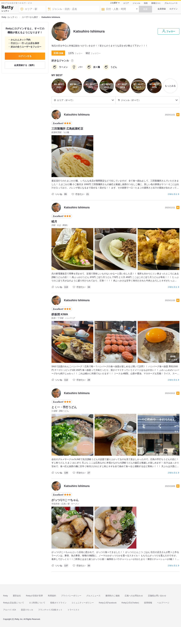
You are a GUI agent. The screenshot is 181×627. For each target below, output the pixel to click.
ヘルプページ (163, 603)
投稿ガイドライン (58, 603)
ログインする (25, 56)
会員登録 (162, 9)
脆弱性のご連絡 (112, 595)
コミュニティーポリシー (82, 603)
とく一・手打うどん (64, 407)
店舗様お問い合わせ (157, 595)
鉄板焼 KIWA (59, 314)
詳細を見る (172, 194)
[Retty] (7, 8)
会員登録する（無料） (25, 65)
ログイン (173, 9)
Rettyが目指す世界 (34, 595)
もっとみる (173, 357)
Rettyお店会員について (13, 603)
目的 (146, 3)
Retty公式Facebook (107, 603)
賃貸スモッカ (27, 610)
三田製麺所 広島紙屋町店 (67, 128)
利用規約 (52, 595)
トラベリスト (73, 610)
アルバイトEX (9, 610)
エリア (126, 3)
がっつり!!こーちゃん (65, 500)
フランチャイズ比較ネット (50, 610)
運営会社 (17, 595)
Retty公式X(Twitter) (130, 603)
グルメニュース (171, 3)
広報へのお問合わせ (134, 595)
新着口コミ (156, 3)
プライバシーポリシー (71, 595)
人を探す (114, 3)
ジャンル (136, 3)
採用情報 (148, 603)
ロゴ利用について (37, 603)
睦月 (54, 221)
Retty (5, 595)
